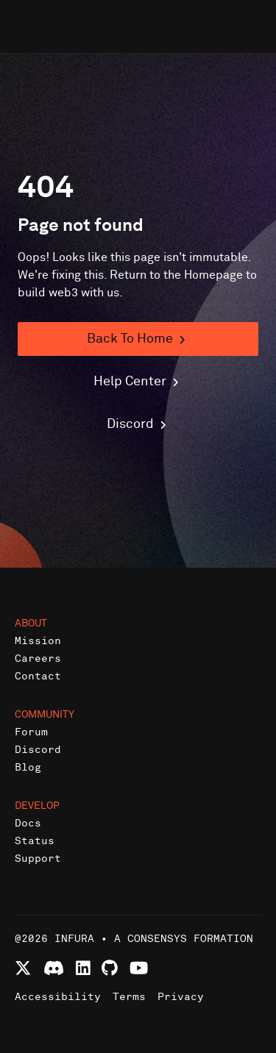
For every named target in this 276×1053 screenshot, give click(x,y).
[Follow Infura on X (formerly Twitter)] (23, 968)
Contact (38, 676)
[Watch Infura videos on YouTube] (139, 968)
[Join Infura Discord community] (53, 968)
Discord (38, 749)
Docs (28, 823)
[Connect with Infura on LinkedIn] (83, 968)
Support (38, 858)
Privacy (181, 996)
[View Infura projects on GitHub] (110, 968)
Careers (38, 658)
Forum (31, 732)
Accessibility (58, 996)
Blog (28, 767)
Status (34, 841)
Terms (129, 996)
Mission (38, 641)
